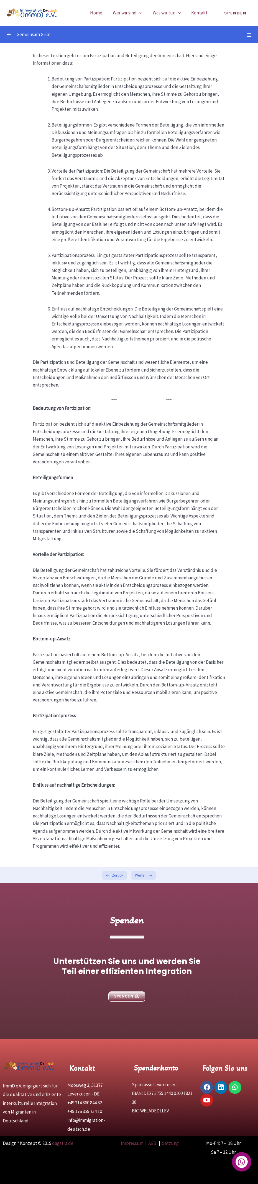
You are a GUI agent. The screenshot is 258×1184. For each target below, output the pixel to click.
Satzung (170, 1143)
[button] (235, 13)
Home (100, 13)
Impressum (132, 1143)
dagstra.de (62, 1143)
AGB (152, 1143)
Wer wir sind (130, 13)
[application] (142, 13)
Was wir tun (168, 13)
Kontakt (200, 13)
